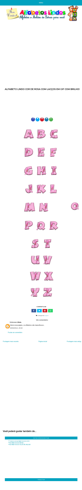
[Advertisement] (41, 38)
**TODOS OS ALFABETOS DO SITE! (19, 441)
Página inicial (42, 341)
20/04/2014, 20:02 (16, 328)
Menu (41, 3)
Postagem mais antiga (74, 341)
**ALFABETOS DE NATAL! (16, 443)
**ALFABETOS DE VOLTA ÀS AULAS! (19, 444)
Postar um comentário (15, 332)
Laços (46, 315)
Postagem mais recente (11, 341)
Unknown (13, 322)
